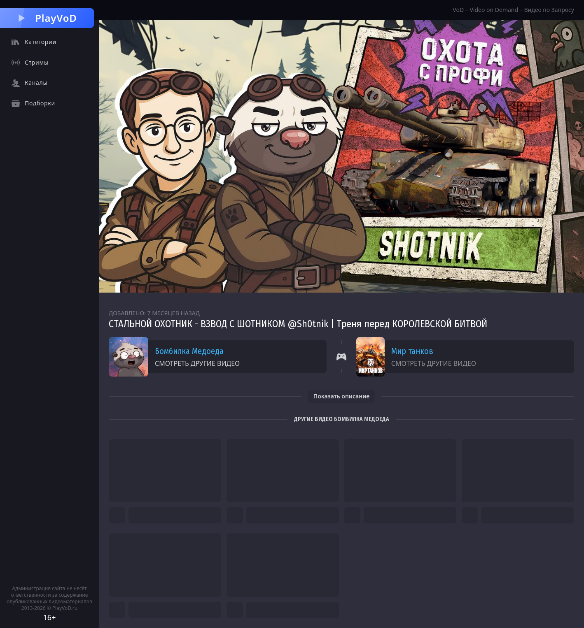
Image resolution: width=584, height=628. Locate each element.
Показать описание (341, 396)
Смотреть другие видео (197, 363)
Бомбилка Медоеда (189, 351)
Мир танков (412, 351)
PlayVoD (47, 18)
